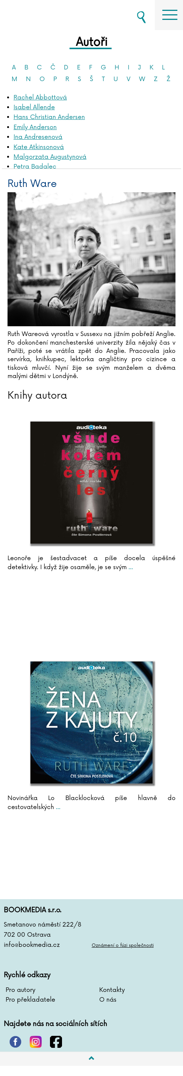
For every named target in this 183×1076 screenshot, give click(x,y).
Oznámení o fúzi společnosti (123, 945)
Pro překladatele (30, 1000)
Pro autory (20, 990)
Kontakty (112, 990)
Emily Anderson (35, 127)
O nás (107, 1000)
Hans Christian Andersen (49, 117)
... (130, 567)
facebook (56, 1042)
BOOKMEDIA (41, 15)
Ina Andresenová (38, 137)
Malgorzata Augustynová (50, 157)
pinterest (15, 1042)
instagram (36, 1042)
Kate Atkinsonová (39, 147)
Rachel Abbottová (40, 97)
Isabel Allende (34, 107)
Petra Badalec (35, 166)
